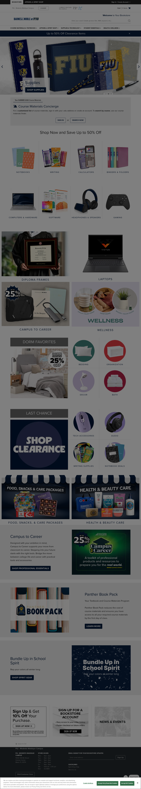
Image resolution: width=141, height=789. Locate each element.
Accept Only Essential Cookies (107, 783)
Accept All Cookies (127, 783)
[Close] (137, 782)
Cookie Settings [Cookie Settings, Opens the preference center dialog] (88, 783)
